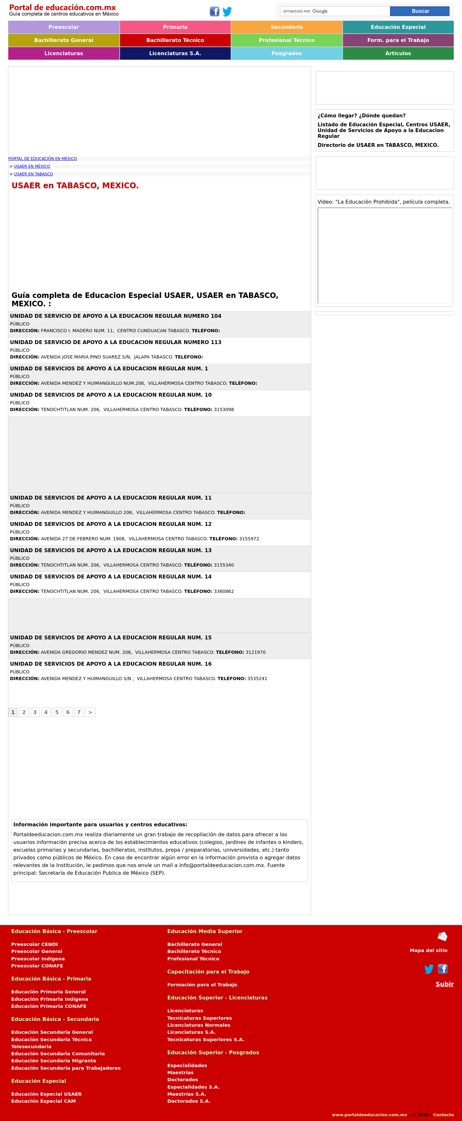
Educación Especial (398, 27)
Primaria (175, 27)
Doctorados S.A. (189, 1101)
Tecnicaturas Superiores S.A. (206, 1039)
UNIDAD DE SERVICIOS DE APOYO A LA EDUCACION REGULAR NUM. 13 (111, 550)
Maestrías (180, 1072)
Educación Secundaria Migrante (53, 1061)
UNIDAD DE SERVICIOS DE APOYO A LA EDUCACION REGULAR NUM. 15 (111, 638)
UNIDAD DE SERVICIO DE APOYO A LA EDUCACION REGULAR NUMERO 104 (115, 316)
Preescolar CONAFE (37, 966)
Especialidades (187, 1065)
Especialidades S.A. (193, 1087)
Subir (445, 984)
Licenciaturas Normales (199, 1025)
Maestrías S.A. (186, 1094)
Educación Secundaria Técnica (51, 1039)
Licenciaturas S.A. (175, 53)
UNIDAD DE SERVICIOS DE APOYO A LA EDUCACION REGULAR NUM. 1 (109, 369)
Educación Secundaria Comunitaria (58, 1054)
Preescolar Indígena (38, 959)
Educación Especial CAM (43, 1101)
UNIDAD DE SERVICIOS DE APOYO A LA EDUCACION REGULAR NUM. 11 (111, 498)
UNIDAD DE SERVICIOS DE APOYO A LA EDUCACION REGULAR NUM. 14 (111, 577)
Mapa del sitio (429, 950)
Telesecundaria (31, 1046)
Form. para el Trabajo (398, 40)
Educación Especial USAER (46, 1094)
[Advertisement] (159, 111)
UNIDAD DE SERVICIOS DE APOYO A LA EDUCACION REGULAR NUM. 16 (111, 664)
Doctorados (182, 1080)
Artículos (398, 53)
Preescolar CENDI (34, 944)
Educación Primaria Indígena (49, 999)
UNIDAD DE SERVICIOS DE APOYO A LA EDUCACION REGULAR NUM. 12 (111, 524)
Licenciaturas (64, 53)
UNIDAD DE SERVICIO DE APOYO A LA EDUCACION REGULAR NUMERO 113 (115, 342)
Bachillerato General (63, 40)
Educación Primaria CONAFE (49, 1006)
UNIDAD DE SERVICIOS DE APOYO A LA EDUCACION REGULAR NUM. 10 (111, 395)
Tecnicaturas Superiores (199, 1018)
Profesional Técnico (287, 40)
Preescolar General (36, 951)
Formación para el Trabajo (202, 985)
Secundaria (286, 27)
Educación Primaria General (48, 992)
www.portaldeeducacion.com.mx (369, 1114)
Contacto (443, 1114)
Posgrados (287, 53)
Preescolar (63, 27)
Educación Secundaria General (52, 1032)
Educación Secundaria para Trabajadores (66, 1068)
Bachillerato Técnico (175, 40)
